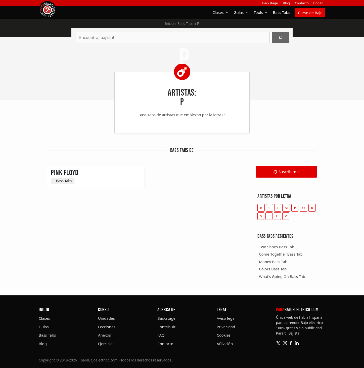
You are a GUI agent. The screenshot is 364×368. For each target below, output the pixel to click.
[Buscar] (280, 37)
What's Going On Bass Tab (282, 276)
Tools (262, 12)
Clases (221, 12)
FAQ (161, 335)
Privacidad (226, 326)
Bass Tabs (281, 12)
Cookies (224, 335)
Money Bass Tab (273, 261)
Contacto (302, 3)
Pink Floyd (64, 176)
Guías (242, 12)
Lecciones (106, 326)
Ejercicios (106, 343)
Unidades (106, 318)
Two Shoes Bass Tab (276, 246)
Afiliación (225, 343)
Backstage (270, 3)
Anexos (104, 335)
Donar (318, 3)
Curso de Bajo (310, 12)
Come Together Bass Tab (280, 254)
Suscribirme (289, 171)
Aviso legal (226, 318)
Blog (286, 3)
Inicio (169, 23)
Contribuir (166, 326)
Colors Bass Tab (273, 268)
